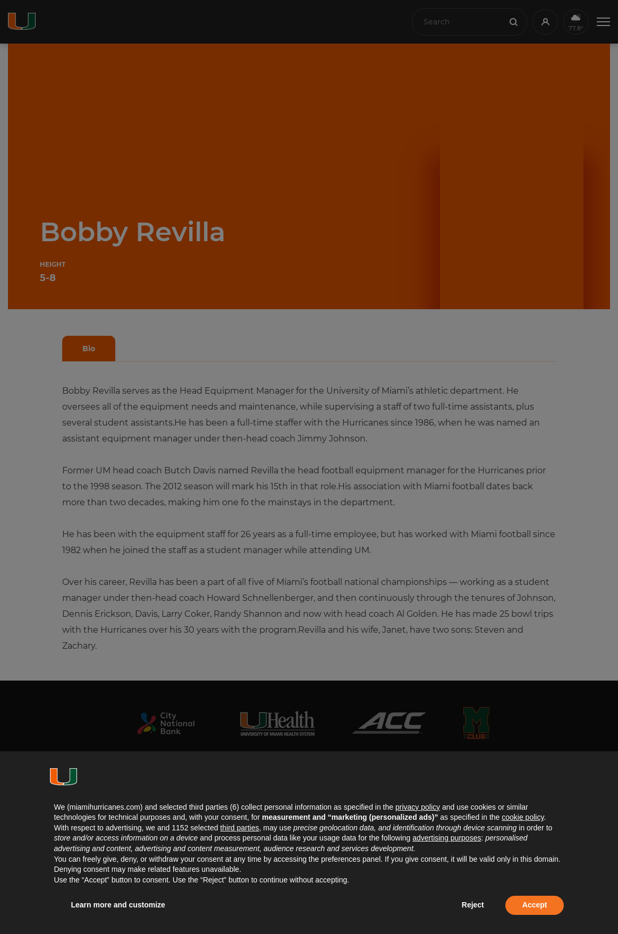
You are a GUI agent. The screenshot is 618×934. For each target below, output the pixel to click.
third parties (239, 827)
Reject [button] (473, 905)
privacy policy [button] (417, 807)
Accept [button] (534, 905)
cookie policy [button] (523, 817)
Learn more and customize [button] (118, 905)
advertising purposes (446, 838)
